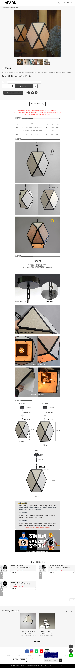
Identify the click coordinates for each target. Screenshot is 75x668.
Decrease (3, 86)
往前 (66, 611)
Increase (12, 86)
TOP (72, 600)
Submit (60, 660)
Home (3, 7)
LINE (32, 92)
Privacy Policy (61, 665)
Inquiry (29, 655)
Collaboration (53, 655)
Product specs (23, 82)
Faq (19, 655)
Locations (8, 655)
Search (65, 2)
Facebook (28, 92)
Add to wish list (35, 86)
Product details (36, 104)
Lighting (8, 7)
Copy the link (36, 92)
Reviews (67, 655)
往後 (71, 611)
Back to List (38, 641)
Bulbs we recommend (14, 92)
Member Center (61, 2)
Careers (41, 655)
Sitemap (54, 665)
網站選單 (71, 2)
